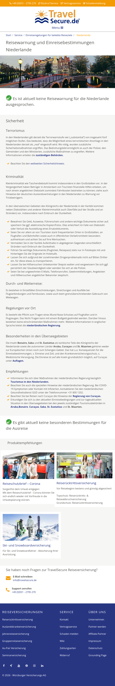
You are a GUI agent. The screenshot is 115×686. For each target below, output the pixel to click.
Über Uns (97, 612)
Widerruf (65, 655)
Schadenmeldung (94, 3)
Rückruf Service (48, 3)
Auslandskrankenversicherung (19, 626)
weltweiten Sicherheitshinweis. (48, 163)
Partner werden (97, 626)
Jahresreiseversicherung (15, 633)
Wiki (62, 641)
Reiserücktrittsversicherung (17, 619)
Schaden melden (69, 633)
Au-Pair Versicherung (14, 648)
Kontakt (64, 619)
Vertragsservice (70, 3)
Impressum (94, 641)
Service (67, 612)
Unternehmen (96, 619)
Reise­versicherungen (22, 612)
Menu (57, 28)
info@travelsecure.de (25, 580)
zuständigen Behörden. (49, 155)
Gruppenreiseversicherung (17, 641)
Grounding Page (97, 655)
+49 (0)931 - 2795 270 (23, 3)
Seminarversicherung (14, 655)
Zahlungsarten (68, 648)
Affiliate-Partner (97, 633)
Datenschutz (95, 648)
